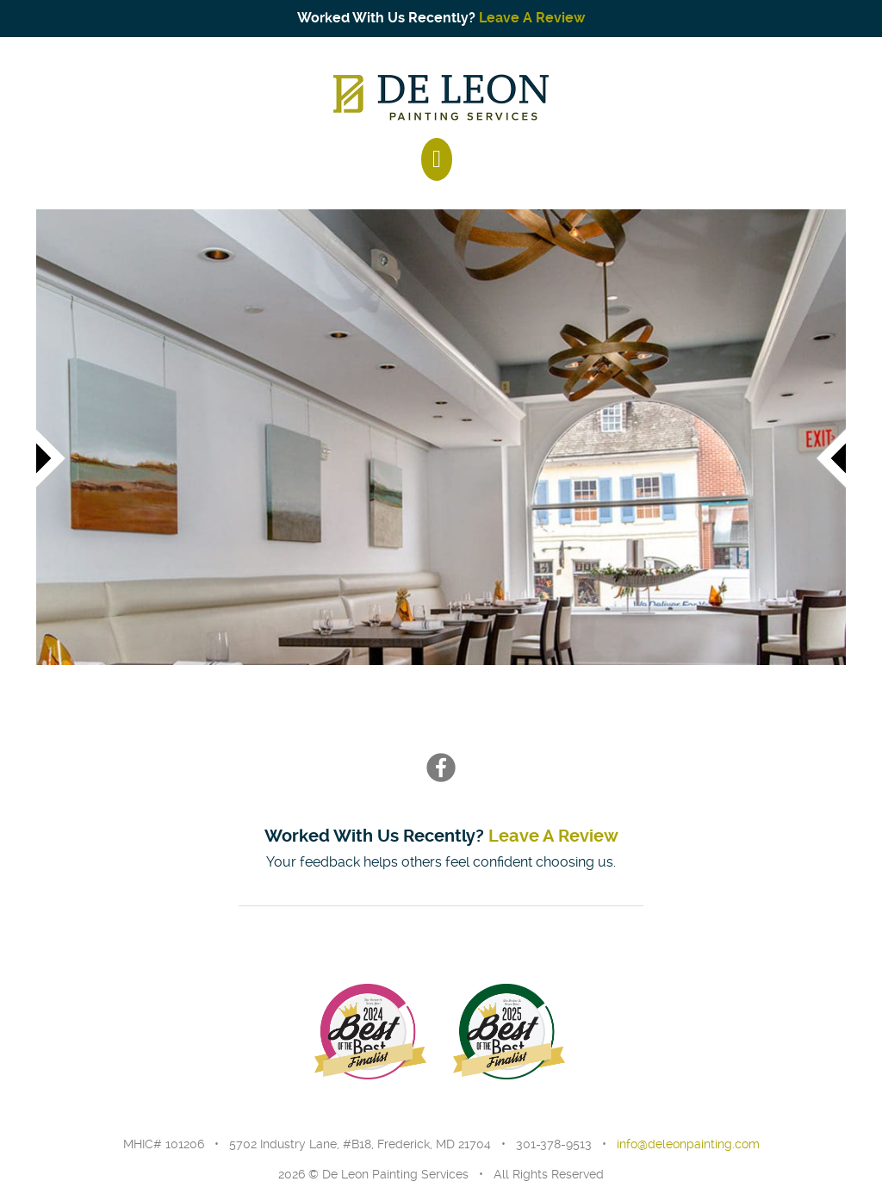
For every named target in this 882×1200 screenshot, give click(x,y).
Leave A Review (532, 17)
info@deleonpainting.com (688, 1144)
